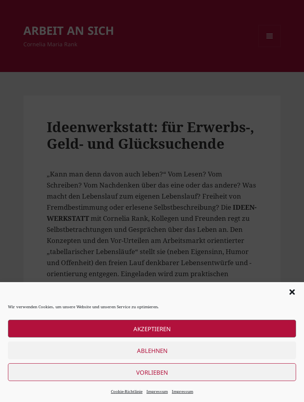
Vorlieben (152, 372)
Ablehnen (152, 351)
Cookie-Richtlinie (126, 391)
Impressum (157, 391)
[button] (292, 292)
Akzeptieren (152, 329)
